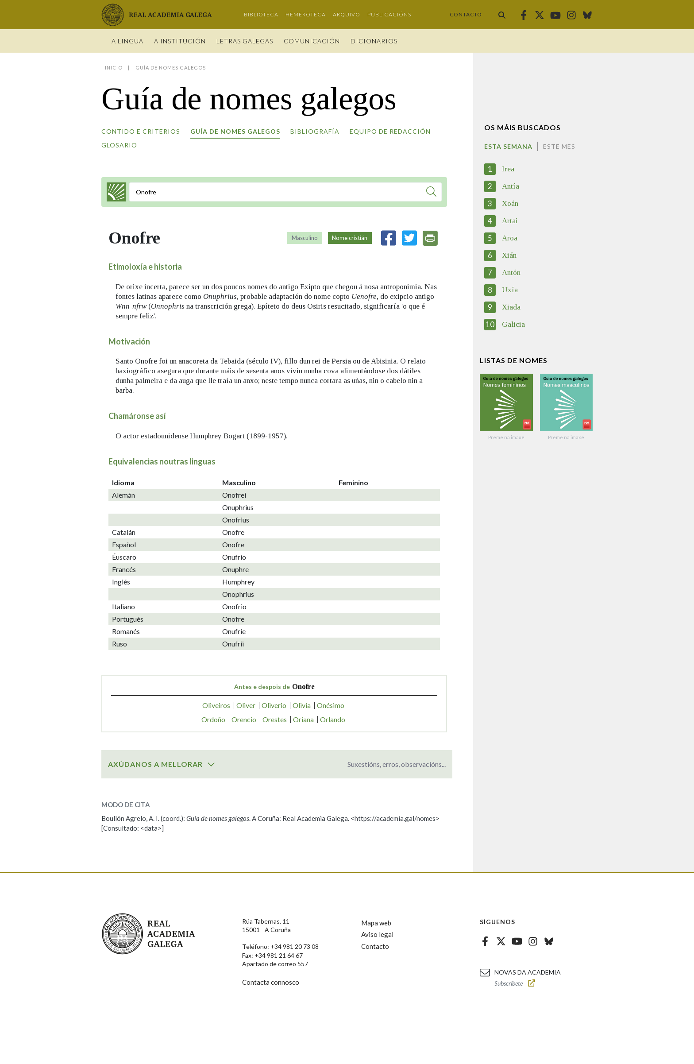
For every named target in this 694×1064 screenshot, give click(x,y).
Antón (511, 272)
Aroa (509, 238)
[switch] (211, 764)
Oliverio (274, 705)
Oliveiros (216, 705)
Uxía (510, 290)
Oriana (303, 719)
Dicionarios (374, 41)
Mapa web (376, 923)
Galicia (513, 324)
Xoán (510, 203)
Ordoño (213, 719)
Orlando (332, 719)
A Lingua (127, 41)
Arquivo (346, 14)
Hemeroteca (305, 14)
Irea (508, 169)
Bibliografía (314, 131)
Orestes (274, 719)
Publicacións (389, 14)
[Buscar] (431, 192)
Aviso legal (377, 934)
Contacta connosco (270, 982)
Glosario (119, 145)
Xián (509, 255)
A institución (180, 41)
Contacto (466, 14)
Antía (510, 186)
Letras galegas (244, 41)
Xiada (511, 307)
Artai (510, 221)
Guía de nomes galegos (235, 131)
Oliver (245, 705)
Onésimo (330, 705)
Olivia (302, 705)
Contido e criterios (140, 131)
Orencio (243, 719)
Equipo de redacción (390, 131)
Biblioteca (261, 14)
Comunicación (312, 41)
